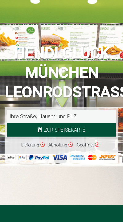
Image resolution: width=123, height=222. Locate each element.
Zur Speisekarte (61, 130)
